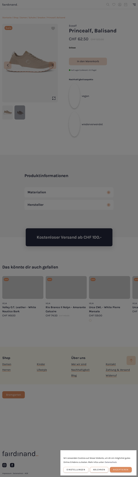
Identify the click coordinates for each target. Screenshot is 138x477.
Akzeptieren (120, 469)
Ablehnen (99, 469)
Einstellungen (76, 469)
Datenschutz (111, 462)
